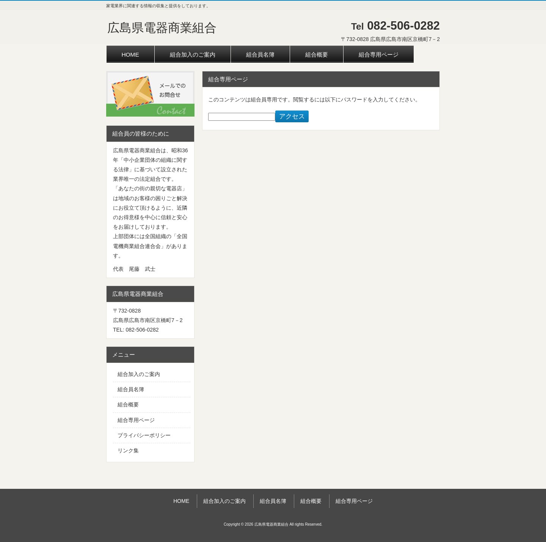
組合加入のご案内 (139, 374)
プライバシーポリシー (144, 435)
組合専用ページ (136, 420)
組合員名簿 (131, 389)
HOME (181, 501)
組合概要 (128, 404)
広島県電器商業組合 (162, 28)
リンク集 (128, 450)
